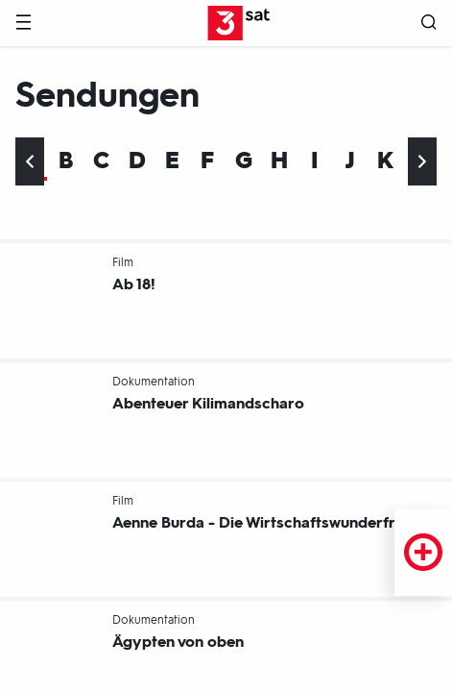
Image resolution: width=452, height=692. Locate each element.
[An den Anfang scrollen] (29, 161)
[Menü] (23, 23)
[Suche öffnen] (429, 23)
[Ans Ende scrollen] (422, 161)
